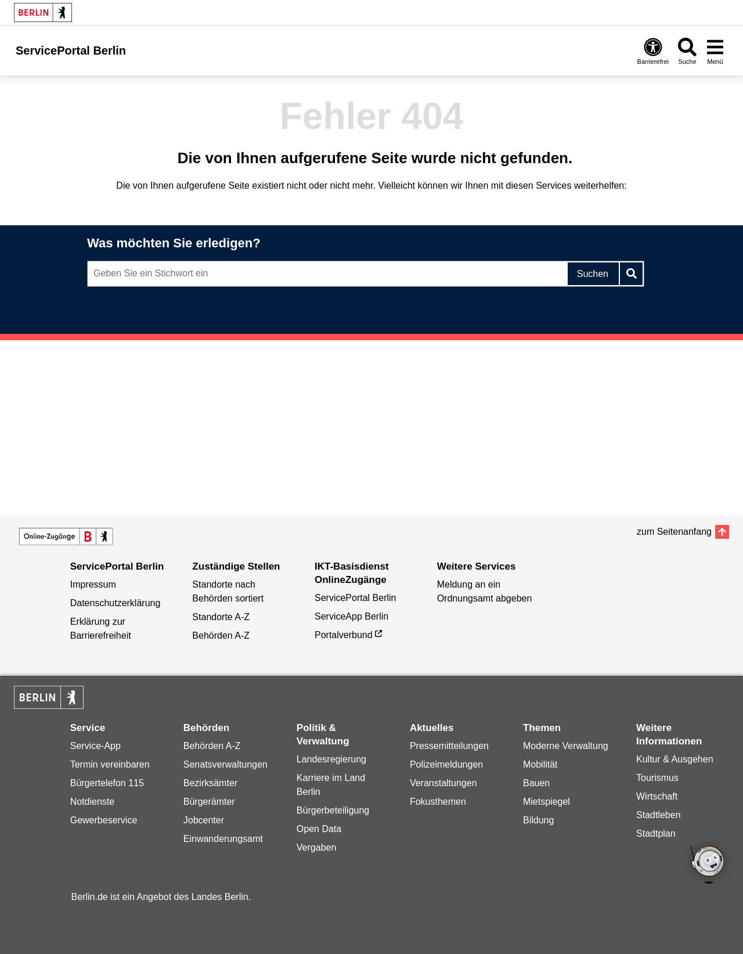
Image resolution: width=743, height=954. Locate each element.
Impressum (93, 584)
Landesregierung (331, 759)
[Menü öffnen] (715, 50)
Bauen (536, 783)
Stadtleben (658, 815)
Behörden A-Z (221, 635)
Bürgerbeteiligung (333, 810)
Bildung (538, 820)
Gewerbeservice (104, 820)
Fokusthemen (438, 802)
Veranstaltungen (443, 783)
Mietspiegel (546, 802)
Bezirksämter (210, 783)
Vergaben (317, 847)
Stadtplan (656, 833)
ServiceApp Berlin (351, 616)
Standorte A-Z (221, 617)
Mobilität (540, 764)
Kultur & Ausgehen (674, 759)
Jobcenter (203, 820)
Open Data (319, 829)
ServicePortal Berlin (355, 598)
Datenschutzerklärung (115, 603)
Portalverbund (344, 635)
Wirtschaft (656, 796)
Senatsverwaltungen (225, 764)
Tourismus (657, 778)
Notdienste (92, 802)
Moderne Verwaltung (565, 746)
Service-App (95, 746)
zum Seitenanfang (674, 532)
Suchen (592, 274)
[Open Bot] (708, 866)
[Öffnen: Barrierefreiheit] (653, 50)
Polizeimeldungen (446, 764)
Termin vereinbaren (110, 764)
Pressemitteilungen (449, 746)
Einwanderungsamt (223, 839)
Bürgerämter (209, 802)
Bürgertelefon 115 (107, 783)
